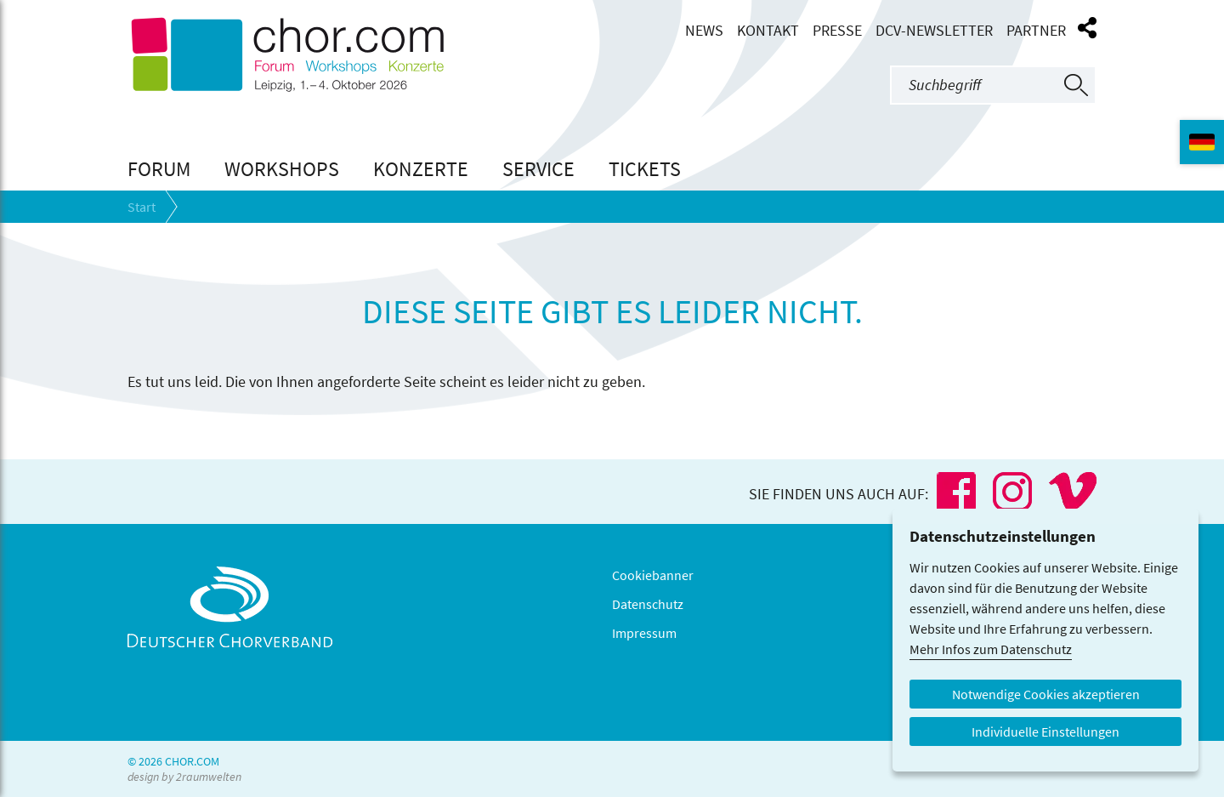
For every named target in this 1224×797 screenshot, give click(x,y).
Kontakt (768, 30)
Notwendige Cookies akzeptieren (1046, 694)
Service (538, 169)
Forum (159, 169)
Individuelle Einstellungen (1045, 731)
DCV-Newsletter (934, 30)
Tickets (645, 169)
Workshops (281, 169)
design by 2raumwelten (184, 776)
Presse (837, 30)
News (704, 30)
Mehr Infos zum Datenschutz (991, 649)
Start (142, 206)
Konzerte (420, 169)
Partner (1036, 30)
